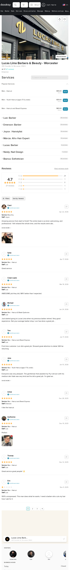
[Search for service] (49, 77)
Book (65, 91)
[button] (16, 4)
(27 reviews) (10, 69)
